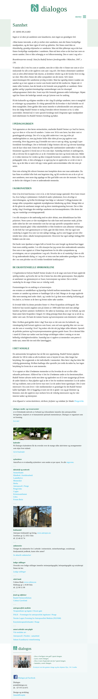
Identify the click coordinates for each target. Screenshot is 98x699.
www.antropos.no (44, 533)
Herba (15, 483)
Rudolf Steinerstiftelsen (22, 598)
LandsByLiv (18, 478)
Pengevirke (17, 489)
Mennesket (17, 481)
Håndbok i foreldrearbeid (23, 475)
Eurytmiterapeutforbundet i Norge (26, 622)
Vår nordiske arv (19, 632)
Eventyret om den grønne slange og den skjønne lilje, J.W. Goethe (55, 667)
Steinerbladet (18, 473)
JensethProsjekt (19, 695)
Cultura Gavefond (20, 601)
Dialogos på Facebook (26, 678)
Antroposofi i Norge (21, 486)
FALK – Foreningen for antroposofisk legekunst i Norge (34, 615)
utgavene (70, 462)
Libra (15, 497)
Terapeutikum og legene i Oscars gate (27, 611)
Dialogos (54, 9)
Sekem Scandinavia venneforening (26, 640)
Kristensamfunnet (20, 494)
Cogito (16, 491)
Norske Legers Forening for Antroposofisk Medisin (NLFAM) (37, 618)
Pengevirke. (79, 401)
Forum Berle (18, 499)
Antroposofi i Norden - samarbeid (26, 636)
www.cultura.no (30, 582)
